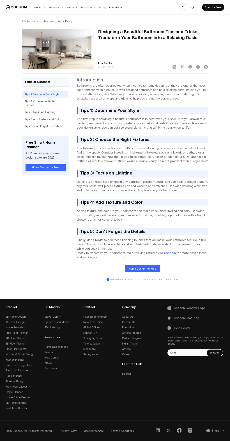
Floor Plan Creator (16, 348)
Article (48, 362)
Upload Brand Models (57, 322)
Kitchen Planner (15, 359)
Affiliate (126, 348)
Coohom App (52, 368)
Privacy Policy (68, 430)
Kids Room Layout (16, 386)
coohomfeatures (44, 21)
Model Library (53, 316)
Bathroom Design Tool (19, 365)
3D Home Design (16, 316)
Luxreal (126, 373)
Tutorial (49, 352)
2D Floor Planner (16, 338)
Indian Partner (130, 343)
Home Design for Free (45, 167)
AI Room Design (15, 381)
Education (128, 327)
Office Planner (14, 391)
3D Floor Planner (16, 343)
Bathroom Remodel (17, 370)
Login (192, 7)
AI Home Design (15, 322)
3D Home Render (16, 402)
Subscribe (214, 353)
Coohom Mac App (186, 318)
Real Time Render (16, 408)
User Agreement (94, 430)
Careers (127, 354)
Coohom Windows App (190, 308)
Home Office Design (18, 397)
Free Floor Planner (17, 332)
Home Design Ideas (56, 346)
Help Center (52, 357)
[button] (40, 7)
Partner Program (132, 338)
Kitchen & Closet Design (20, 354)
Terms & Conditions (122, 430)
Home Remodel (15, 327)
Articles (26, 21)
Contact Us (128, 322)
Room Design (65, 21)
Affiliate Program (132, 332)
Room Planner (14, 375)
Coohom (170, 253)
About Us (127, 316)
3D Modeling (52, 327)
